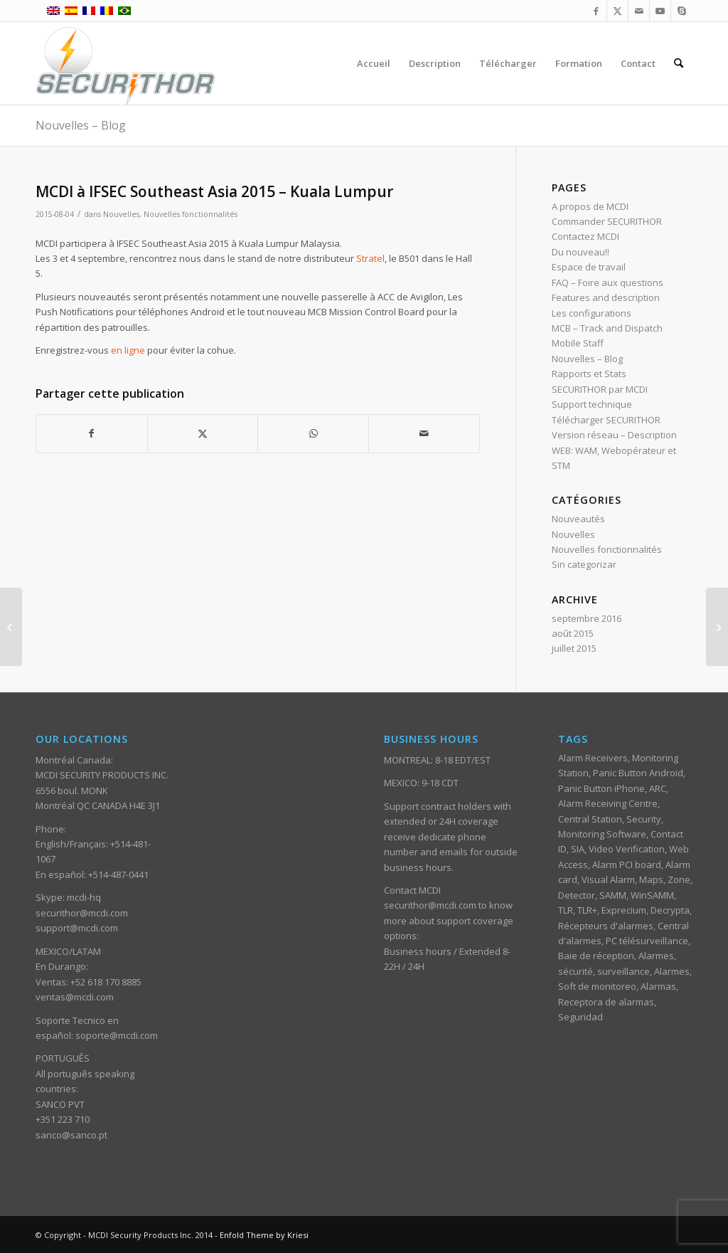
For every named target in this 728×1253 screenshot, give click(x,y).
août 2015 (573, 633)
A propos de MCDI (590, 206)
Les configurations (591, 313)
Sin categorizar (584, 564)
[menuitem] (374, 63)
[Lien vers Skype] (681, 10)
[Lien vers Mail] (638, 10)
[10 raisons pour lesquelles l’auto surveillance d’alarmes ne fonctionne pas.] (717, 627)
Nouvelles (121, 214)
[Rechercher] (678, 63)
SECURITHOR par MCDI (600, 389)
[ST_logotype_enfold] (125, 63)
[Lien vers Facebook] (596, 10)
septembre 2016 (586, 618)
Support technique (592, 404)
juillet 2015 (574, 648)
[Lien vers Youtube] (660, 10)
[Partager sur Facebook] (91, 433)
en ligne (128, 350)
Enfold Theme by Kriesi (264, 1235)
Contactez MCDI (585, 236)
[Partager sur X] (203, 433)
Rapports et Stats (589, 373)
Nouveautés (578, 518)
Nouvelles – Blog (81, 125)
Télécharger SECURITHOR (606, 419)
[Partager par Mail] (424, 433)
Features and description (606, 297)
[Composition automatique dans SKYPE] (11, 627)
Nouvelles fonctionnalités (190, 214)
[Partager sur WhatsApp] (313, 433)
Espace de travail (589, 266)
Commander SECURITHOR (607, 221)
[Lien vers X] (617, 10)
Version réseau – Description (614, 434)
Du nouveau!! (580, 251)
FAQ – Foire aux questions (607, 282)
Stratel (370, 258)
